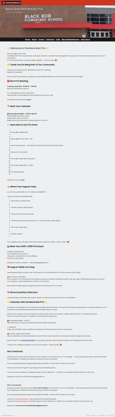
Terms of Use (110, 415)
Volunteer (50, 39)
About (34, 39)
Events (41, 39)
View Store (85, 39)
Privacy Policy (101, 415)
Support (93, 415)
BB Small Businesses (70, 39)
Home (27, 39)
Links (58, 39)
